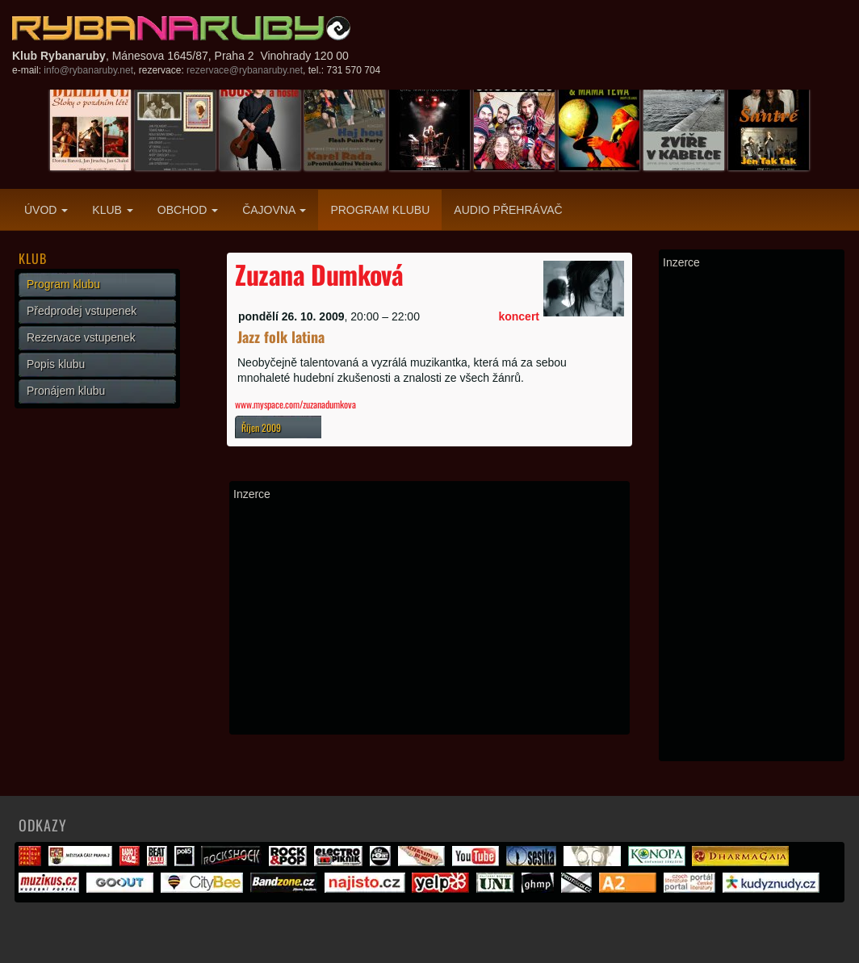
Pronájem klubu (66, 390)
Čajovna (274, 209)
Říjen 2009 (261, 427)
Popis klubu (56, 364)
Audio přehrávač (508, 209)
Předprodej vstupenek (81, 310)
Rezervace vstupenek (81, 337)
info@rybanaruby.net (88, 70)
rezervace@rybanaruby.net (244, 70)
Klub (112, 209)
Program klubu (380, 209)
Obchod (187, 209)
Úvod (46, 209)
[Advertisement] (429, 618)
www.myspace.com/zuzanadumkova (295, 404)
